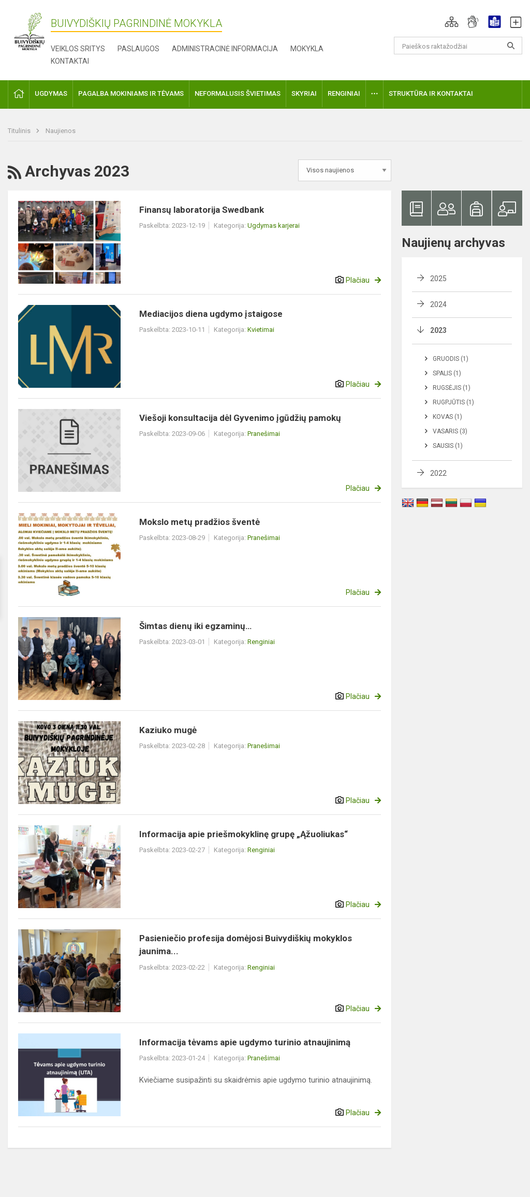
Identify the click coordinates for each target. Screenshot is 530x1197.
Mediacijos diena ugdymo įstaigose (211, 314)
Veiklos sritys (78, 49)
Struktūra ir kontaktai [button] (431, 93)
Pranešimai (263, 433)
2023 (438, 330)
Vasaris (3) (450, 431)
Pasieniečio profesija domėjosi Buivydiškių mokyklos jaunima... (245, 945)
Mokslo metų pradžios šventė (199, 522)
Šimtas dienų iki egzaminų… (195, 626)
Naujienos (61, 131)
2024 (438, 304)
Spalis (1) (447, 373)
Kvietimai (260, 329)
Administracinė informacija (225, 49)
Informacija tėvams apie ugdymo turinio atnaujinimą (244, 1042)
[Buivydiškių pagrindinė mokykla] (29, 31)
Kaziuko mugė (168, 730)
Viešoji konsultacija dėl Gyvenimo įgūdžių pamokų (240, 418)
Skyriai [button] (304, 93)
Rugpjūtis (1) (453, 402)
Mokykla (306, 49)
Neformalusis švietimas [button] (238, 93)
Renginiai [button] (344, 93)
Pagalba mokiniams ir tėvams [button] (131, 93)
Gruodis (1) (450, 358)
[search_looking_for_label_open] (510, 45)
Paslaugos (138, 49)
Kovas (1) (447, 416)
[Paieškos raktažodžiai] (458, 45)
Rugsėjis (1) (451, 387)
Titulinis (20, 131)
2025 (438, 278)
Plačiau (358, 280)
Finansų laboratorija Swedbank (201, 210)
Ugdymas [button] (51, 93)
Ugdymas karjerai (273, 225)
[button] (452, 22)
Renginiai (261, 642)
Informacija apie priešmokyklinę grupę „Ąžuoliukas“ (243, 834)
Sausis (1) (448, 445)
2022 (438, 473)
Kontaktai (70, 61)
